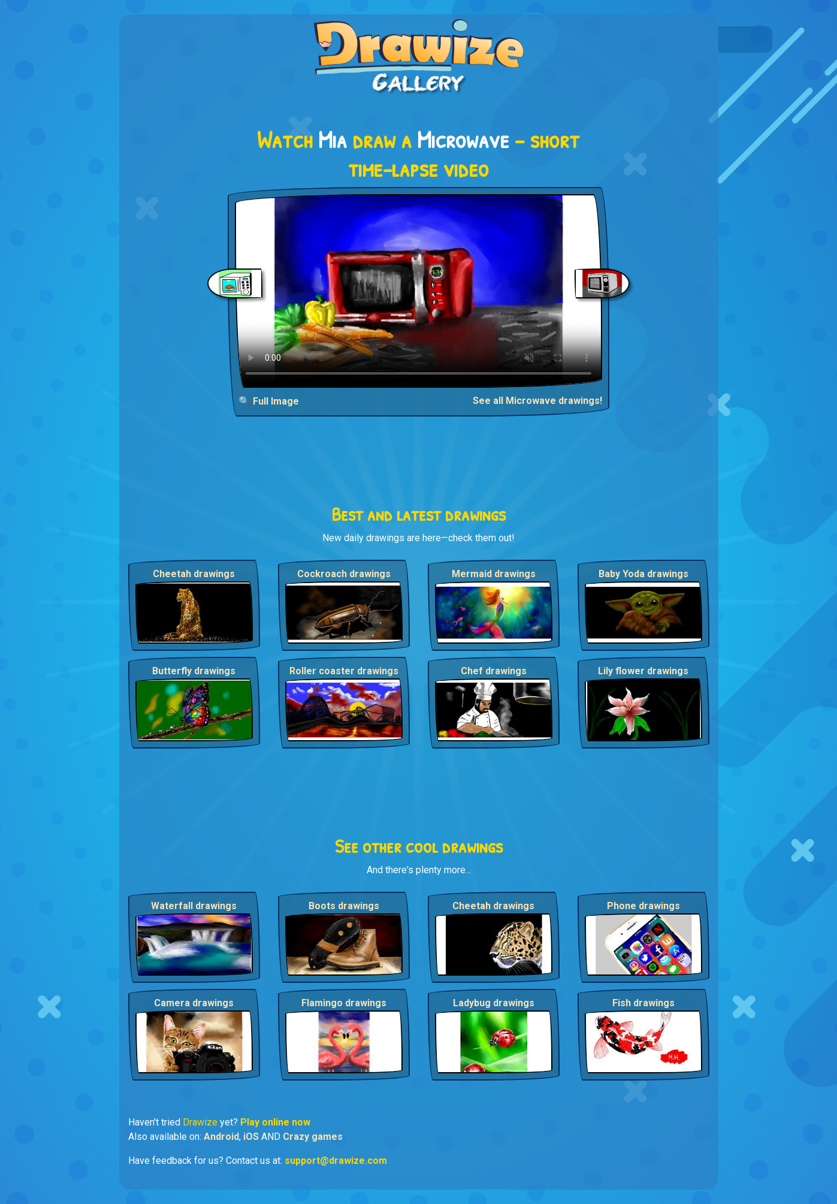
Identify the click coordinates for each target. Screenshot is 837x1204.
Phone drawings (643, 906)
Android (221, 1136)
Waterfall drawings (194, 906)
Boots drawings (344, 906)
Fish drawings (643, 1003)
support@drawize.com (336, 1160)
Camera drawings (194, 1003)
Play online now (275, 1122)
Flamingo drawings (343, 1003)
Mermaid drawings (494, 574)
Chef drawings (494, 671)
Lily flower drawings (643, 671)
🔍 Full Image (268, 401)
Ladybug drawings (493, 1003)
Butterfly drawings (193, 671)
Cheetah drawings (194, 574)
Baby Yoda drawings (643, 574)
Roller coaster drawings (343, 671)
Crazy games (313, 1136)
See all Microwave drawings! (537, 400)
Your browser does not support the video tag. (418, 291)
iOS (251, 1136)
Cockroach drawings (344, 574)
